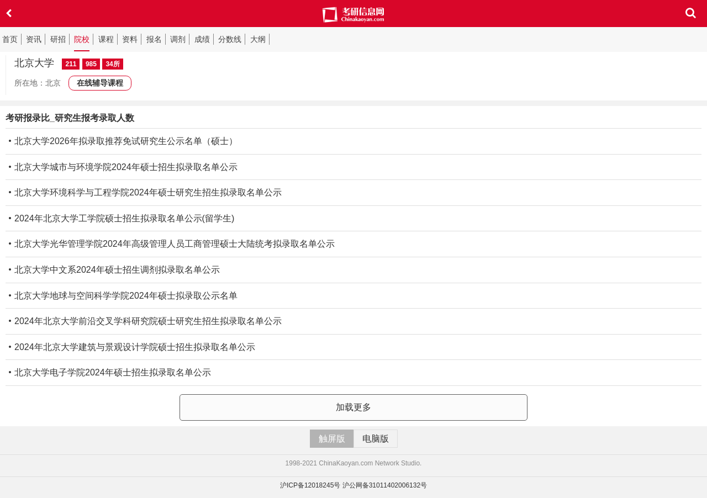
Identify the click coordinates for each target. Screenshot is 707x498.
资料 (130, 39)
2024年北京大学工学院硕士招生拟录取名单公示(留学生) (120, 218)
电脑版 (375, 438)
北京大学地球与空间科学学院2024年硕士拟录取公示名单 (122, 295)
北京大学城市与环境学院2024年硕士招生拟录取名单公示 (122, 167)
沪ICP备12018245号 (310, 485)
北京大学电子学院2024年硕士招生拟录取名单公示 (108, 372)
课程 (106, 39)
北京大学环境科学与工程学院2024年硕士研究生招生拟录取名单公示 (144, 192)
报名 (154, 39)
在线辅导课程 (100, 82)
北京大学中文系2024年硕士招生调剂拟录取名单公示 (113, 269)
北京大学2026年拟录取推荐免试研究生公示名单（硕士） (122, 141)
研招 (58, 39)
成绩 (202, 39)
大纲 (258, 39)
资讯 (33, 39)
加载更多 (353, 407)
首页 (10, 39)
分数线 (229, 39)
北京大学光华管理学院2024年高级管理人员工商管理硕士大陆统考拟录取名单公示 (170, 243)
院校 (81, 39)
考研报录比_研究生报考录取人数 (70, 118)
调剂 (178, 39)
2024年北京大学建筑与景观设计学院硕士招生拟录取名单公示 (130, 347)
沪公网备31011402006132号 (384, 485)
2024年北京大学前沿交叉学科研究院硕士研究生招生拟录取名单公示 (144, 321)
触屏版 (332, 438)
